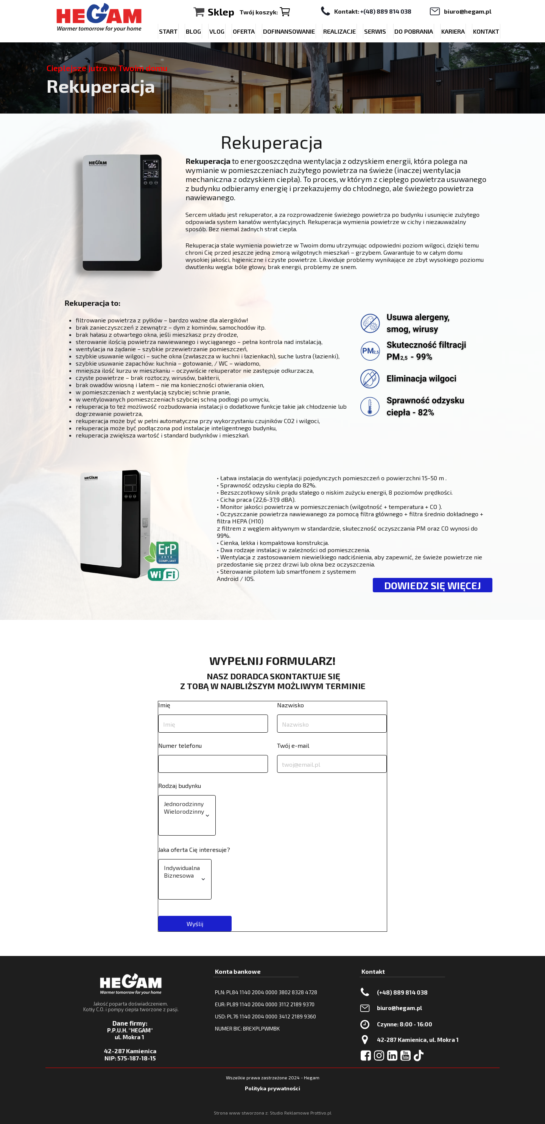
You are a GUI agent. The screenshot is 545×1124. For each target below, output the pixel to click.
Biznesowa (182, 875)
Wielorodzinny (184, 811)
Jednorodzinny (184, 804)
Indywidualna (182, 868)
